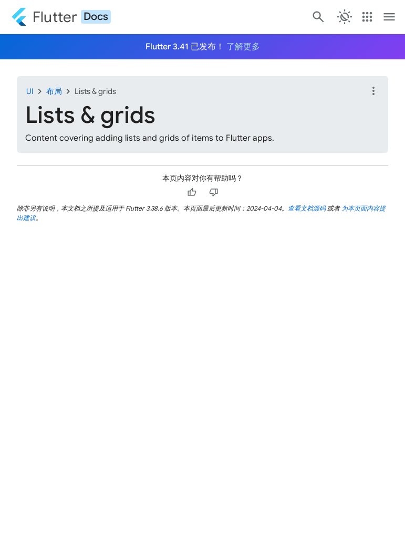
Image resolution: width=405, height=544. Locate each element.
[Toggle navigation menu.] (389, 16)
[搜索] (317, 16)
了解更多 (243, 46)
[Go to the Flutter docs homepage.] (61, 16)
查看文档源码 (307, 208)
